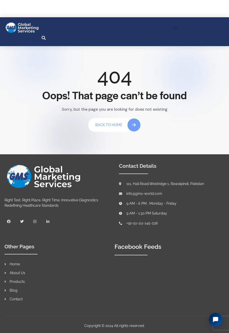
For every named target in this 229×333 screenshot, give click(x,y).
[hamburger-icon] (175, 28)
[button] (44, 38)
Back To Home (117, 124)
